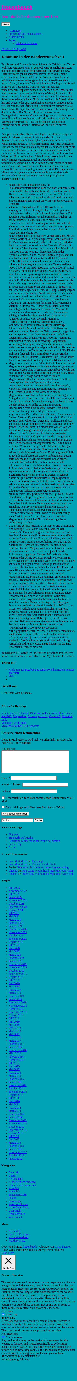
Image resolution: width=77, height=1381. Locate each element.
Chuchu (13, 874)
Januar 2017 (15, 1051)
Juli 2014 (14, 1102)
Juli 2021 (14, 917)
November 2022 (18, 895)
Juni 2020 (14, 952)
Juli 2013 (14, 1140)
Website (5, 795)
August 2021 (16, 914)
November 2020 (18, 936)
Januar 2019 (15, 1003)
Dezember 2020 (18, 933)
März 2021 (15, 923)
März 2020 (15, 958)
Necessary (11, 1318)
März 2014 (15, 1115)
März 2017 (15, 1044)
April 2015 (15, 1076)
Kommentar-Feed (19, 1241)
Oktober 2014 (16, 1092)
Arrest (12, 851)
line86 (22, 49)
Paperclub (14, 1195)
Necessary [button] (7, 1315)
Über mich (15, 1214)
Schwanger (15, 1205)
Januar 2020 (15, 965)
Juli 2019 (14, 984)
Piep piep (14, 838)
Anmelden (14, 1235)
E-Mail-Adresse (11, 788)
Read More (7, 1257)
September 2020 (18, 942)
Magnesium (20, 716)
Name (5, 782)
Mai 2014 (14, 1108)
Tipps (12, 40)
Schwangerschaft (37, 716)
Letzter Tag (15, 848)
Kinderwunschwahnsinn (43, 713)
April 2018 (15, 1032)
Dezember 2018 (18, 1006)
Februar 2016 (16, 1060)
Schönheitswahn (18, 1198)
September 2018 (18, 1016)
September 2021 (18, 911)
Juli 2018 (14, 1022)
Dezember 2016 (18, 1054)
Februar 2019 (16, 1000)
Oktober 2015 (16, 1064)
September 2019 (18, 977)
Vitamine (67, 716)
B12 (9, 716)
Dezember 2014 (18, 1089)
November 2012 (18, 1156)
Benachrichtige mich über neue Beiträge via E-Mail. (35, 811)
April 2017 (15, 1041)
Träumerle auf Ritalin (21, 841)
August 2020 (16, 946)
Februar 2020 (16, 962)
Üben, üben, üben (19, 1211)
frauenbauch (16, 7)
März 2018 (15, 1035)
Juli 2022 (14, 898)
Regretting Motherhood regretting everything (34, 845)
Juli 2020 (14, 949)
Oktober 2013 (16, 1130)
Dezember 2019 (18, 968)
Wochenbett (15, 1221)
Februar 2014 (16, 1118)
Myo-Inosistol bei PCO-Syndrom (20, 725)
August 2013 (16, 1137)
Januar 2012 (15, 1162)
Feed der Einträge (19, 1238)
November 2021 (18, 904)
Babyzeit (14, 1176)
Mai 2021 (14, 920)
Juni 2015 (14, 1070)
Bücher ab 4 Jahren (26, 43)
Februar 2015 (16, 1083)
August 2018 (16, 1019)
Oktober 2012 (16, 1159)
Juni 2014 (14, 1105)
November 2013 (18, 1127)
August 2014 (16, 1099)
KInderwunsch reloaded (15, 713)
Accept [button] (42, 1253)
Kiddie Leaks (16, 36)
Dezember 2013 (18, 1124)
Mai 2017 (14, 1038)
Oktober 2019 (16, 974)
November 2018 (18, 1009)
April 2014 (15, 1111)
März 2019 (15, 997)
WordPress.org (17, 1244)
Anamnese (15, 30)
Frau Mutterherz (18, 865)
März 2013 (15, 1146)
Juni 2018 (14, 1025)
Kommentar (8, 748)
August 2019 (16, 981)
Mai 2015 (14, 1073)
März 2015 (15, 1079)
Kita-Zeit (14, 1192)
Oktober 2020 (16, 939)
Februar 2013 (16, 1150)
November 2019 (18, 971)
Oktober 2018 (16, 1013)
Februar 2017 (16, 1048)
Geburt (12, 1179)
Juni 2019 (14, 987)
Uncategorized (17, 1218)
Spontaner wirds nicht (13, 722)
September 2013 (18, 1134)
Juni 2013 (14, 1143)
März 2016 (15, 1057)
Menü (6, 24)
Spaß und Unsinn (18, 1208)
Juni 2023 (14, 891)
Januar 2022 (15, 901)
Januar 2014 (15, 1121)
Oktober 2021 (16, 907)
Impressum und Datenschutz (25, 33)
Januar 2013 (15, 1153)
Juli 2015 (14, 1067)
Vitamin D (54, 716)
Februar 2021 (16, 927)
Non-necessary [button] (9, 1337)
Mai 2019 (14, 990)
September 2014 (18, 1095)
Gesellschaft (16, 1182)
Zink (4, 719)
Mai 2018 (14, 1028)
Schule (12, 1202)
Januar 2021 (15, 930)
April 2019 (15, 993)
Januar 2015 (15, 1086)
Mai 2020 (14, 955)
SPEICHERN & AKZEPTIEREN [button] (20, 1360)
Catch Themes (62, 1250)
